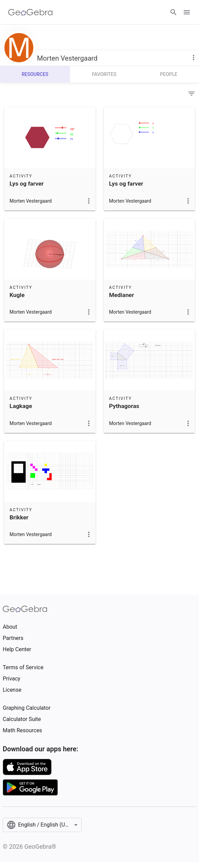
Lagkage (21, 406)
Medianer (121, 295)
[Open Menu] (187, 12)
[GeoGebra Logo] (30, 12)
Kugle (17, 295)
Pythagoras (124, 406)
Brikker (19, 517)
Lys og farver (27, 183)
